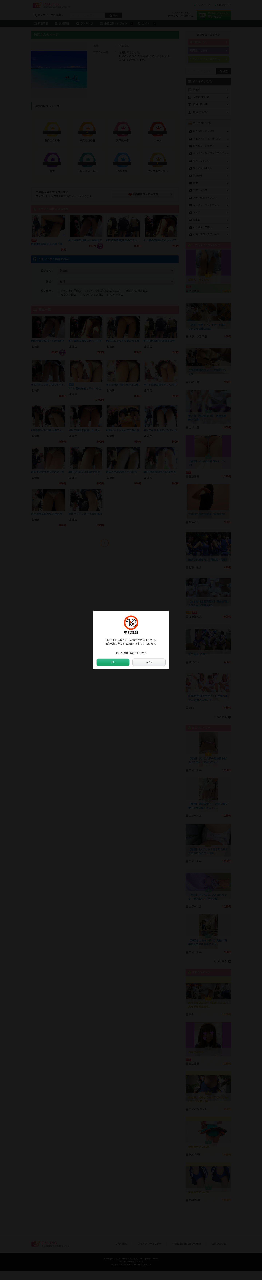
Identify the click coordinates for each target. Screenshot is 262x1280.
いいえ (149, 662)
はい (113, 662)
